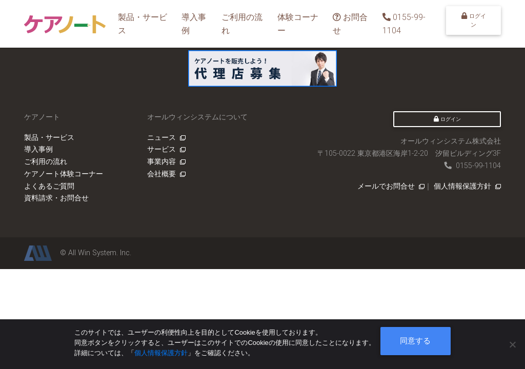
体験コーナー (297, 23)
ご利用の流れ (241, 23)
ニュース (166, 137)
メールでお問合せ (391, 186)
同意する (415, 340)
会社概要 (166, 173)
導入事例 (193, 23)
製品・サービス (142, 23)
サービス (166, 149)
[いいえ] (512, 344)
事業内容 (166, 161)
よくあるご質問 (49, 186)
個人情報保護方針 (467, 186)
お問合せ (350, 23)
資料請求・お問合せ (56, 197)
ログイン (473, 20)
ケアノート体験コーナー (63, 173)
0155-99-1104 (404, 23)
